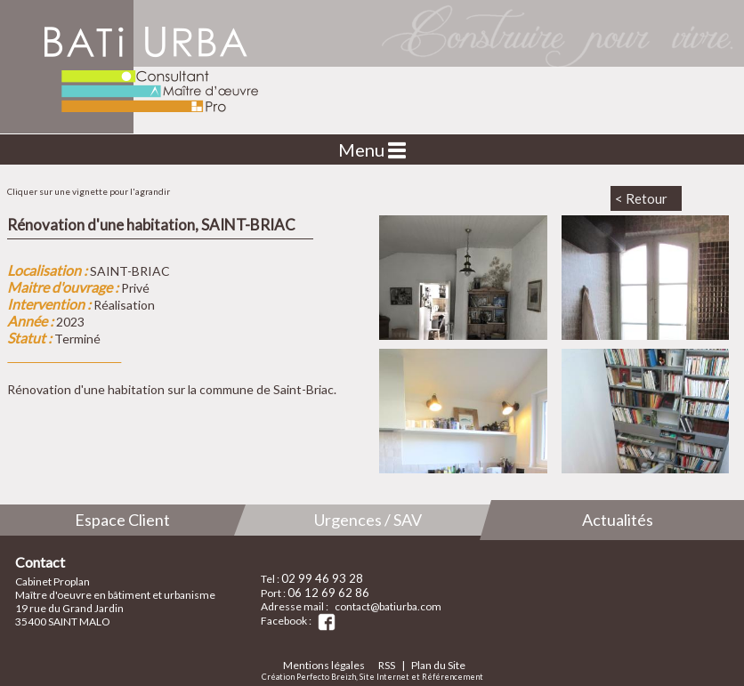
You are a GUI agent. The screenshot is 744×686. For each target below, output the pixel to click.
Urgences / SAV (368, 519)
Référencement (452, 677)
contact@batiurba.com (388, 606)
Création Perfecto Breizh (309, 677)
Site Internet (384, 677)
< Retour (641, 198)
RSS (386, 665)
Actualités (617, 519)
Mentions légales (324, 665)
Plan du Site (438, 665)
